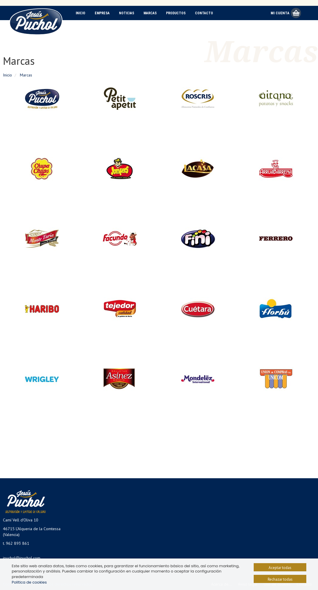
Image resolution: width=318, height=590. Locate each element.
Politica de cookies (29, 582)
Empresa (102, 13)
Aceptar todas (280, 567)
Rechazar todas (280, 579)
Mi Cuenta (280, 13)
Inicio (80, 13)
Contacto (204, 13)
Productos (176, 13)
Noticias (126, 13)
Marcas (150, 13)
